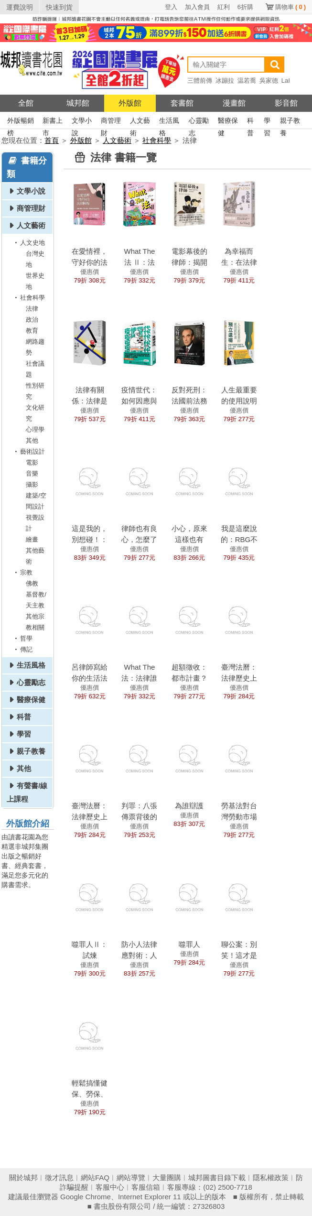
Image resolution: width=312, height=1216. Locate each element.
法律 (32, 308)
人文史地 (28, 242)
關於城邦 (23, 1177)
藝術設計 (28, 451)
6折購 (245, 7)
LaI (285, 80)
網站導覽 (131, 1177)
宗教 (21, 572)
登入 (171, 7)
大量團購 (166, 1177)
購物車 (290, 7)
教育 (32, 330)
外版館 (129, 103)
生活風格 (169, 122)
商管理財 (111, 122)
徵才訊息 (59, 1177)
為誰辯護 (189, 806)
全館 (25, 103)
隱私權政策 (271, 1177)
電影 (32, 462)
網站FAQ (95, 1177)
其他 (32, 440)
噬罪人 (189, 944)
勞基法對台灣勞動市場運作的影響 (239, 817)
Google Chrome (85, 1197)
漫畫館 (234, 103)
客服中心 (110, 1187)
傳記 (21, 649)
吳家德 (268, 80)
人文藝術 (140, 122)
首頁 (51, 140)
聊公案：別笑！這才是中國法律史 (239, 955)
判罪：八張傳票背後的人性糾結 (139, 817)
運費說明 (19, 7)
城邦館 (77, 103)
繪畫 (32, 539)
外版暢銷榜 (20, 122)
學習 (267, 122)
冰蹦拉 (224, 80)
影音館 (286, 103)
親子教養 (290, 122)
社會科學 (156, 140)
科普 (250, 122)
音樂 (32, 473)
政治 (32, 319)
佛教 (32, 583)
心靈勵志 (199, 122)
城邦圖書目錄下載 (217, 1177)
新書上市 (53, 122)
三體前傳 (199, 80)
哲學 (21, 638)
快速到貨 (59, 7)
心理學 (35, 429)
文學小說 (82, 122)
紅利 (223, 7)
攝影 (32, 484)
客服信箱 (145, 1187)
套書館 (182, 103)
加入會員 (197, 7)
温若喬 (246, 80)
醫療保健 (228, 122)
